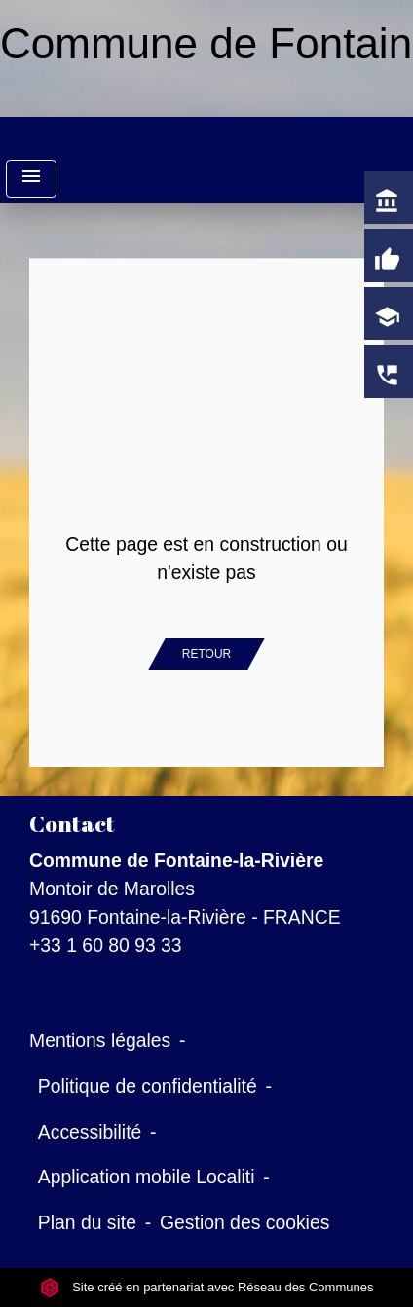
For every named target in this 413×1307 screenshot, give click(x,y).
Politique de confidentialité (147, 1086)
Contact (72, 824)
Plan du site (87, 1222)
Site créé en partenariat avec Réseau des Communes (207, 1287)
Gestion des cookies (244, 1222)
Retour (206, 654)
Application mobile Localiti (146, 1176)
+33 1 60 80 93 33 (105, 945)
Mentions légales (99, 1040)
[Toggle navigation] (31, 179)
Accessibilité (90, 1132)
